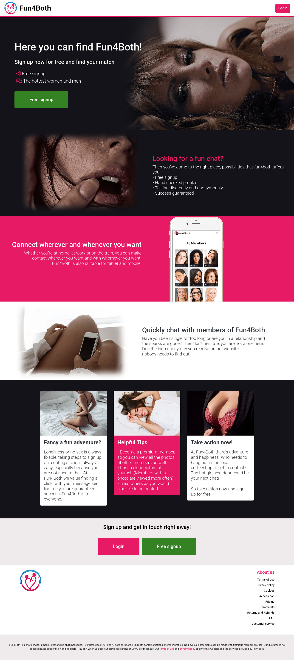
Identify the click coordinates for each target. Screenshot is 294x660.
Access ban (266, 596)
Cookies (269, 590)
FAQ (271, 618)
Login (282, 8)
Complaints (267, 607)
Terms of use (265, 579)
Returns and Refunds (260, 612)
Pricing (269, 601)
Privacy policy (265, 585)
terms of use (167, 648)
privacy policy (187, 648)
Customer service (263, 623)
